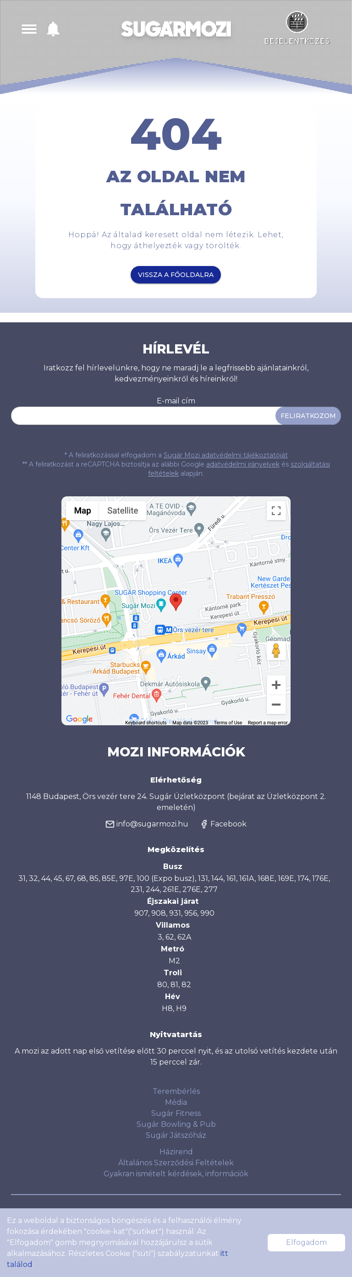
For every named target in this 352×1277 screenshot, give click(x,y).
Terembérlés (176, 1091)
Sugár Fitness (176, 1113)
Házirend (176, 1151)
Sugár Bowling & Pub (176, 1124)
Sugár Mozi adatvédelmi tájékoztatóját (226, 455)
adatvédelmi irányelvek (243, 464)
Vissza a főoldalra (176, 274)
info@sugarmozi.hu (146, 824)
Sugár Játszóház (176, 1135)
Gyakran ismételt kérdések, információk (176, 1173)
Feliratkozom (308, 416)
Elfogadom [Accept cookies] (306, 1242)
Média (176, 1102)
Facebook (223, 824)
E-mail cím (176, 401)
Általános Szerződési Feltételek (176, 1162)
